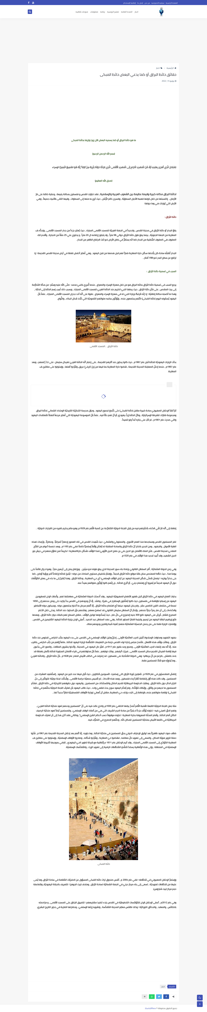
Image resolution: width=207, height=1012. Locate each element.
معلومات (94, 12)
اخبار (136, 12)
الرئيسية (171, 68)
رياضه (102, 12)
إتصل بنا (140, 3)
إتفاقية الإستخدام (129, 3)
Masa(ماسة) (150, 1008)
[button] (166, 996)
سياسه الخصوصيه (157, 3)
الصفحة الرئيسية (172, 3)
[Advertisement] (103, 40)
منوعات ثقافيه (82, 12)
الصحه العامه (126, 12)
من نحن (147, 3)
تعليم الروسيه (113, 12)
